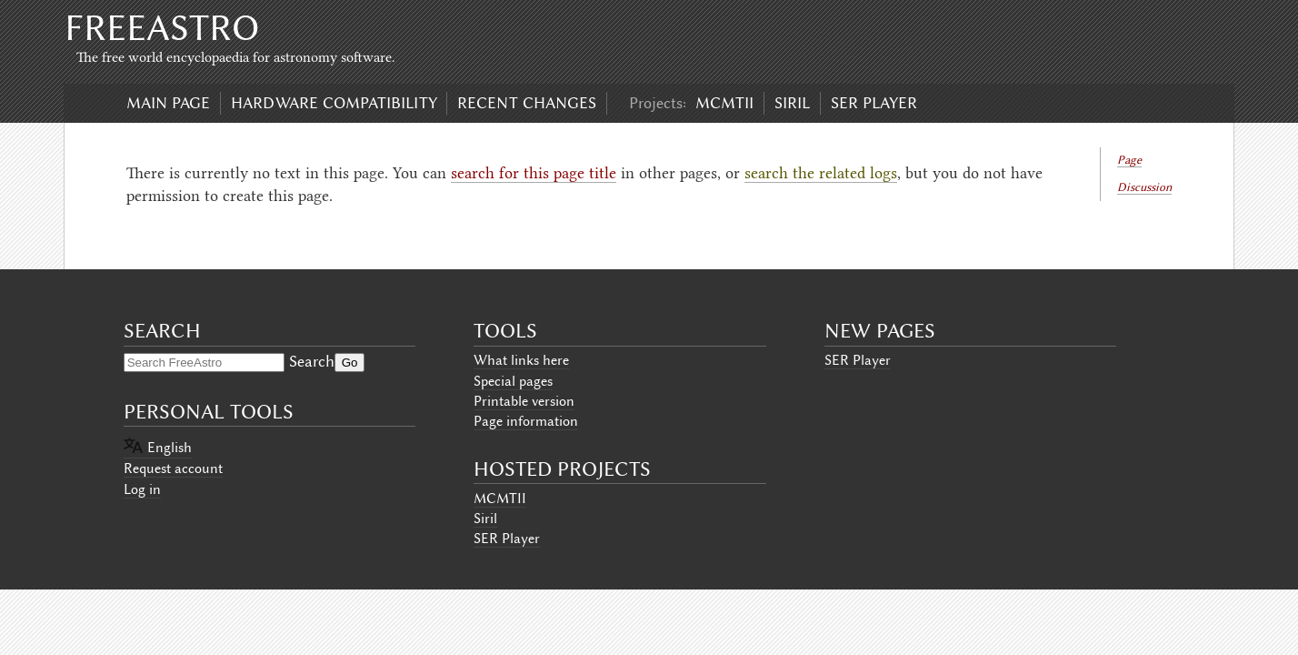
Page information (526, 421)
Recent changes (526, 103)
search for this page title (533, 173)
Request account (173, 468)
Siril (792, 103)
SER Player (874, 103)
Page (1129, 159)
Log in (142, 489)
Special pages (513, 381)
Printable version (524, 401)
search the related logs (820, 173)
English (169, 447)
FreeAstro (162, 27)
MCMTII (724, 103)
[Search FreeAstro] (204, 362)
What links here (521, 360)
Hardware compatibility (334, 103)
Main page (168, 103)
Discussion (1144, 187)
